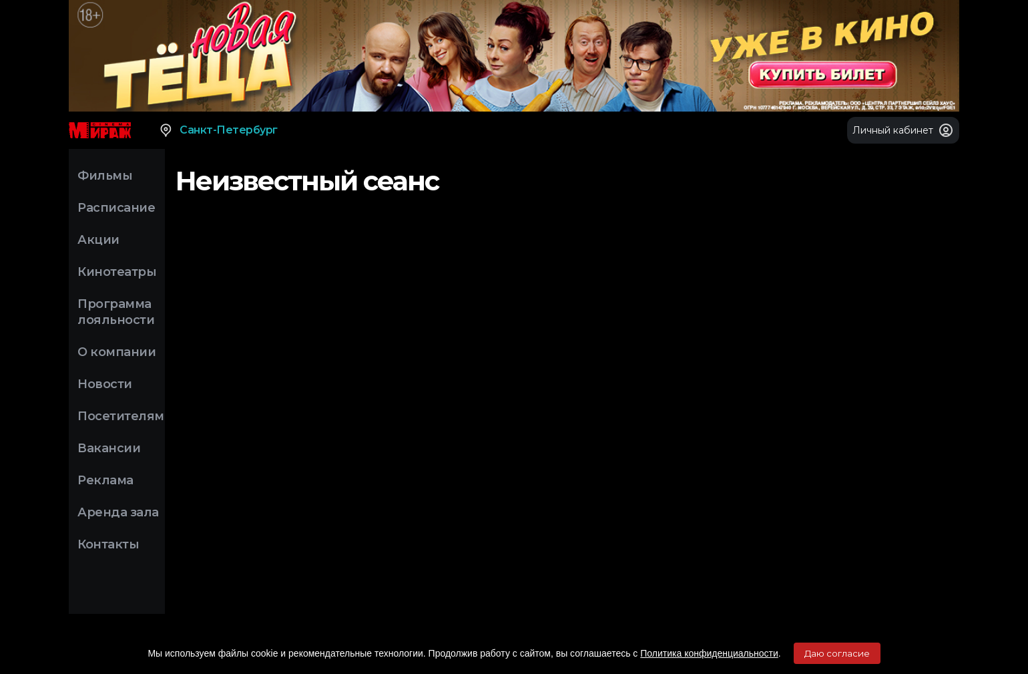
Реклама (105, 480)
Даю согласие (837, 653)
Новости (104, 384)
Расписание (116, 207)
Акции (98, 239)
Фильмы (104, 175)
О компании (116, 352)
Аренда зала (118, 512)
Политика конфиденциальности (709, 653)
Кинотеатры (116, 272)
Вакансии (108, 448)
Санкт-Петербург (218, 130)
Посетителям (120, 416)
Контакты (108, 544)
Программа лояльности (115, 312)
